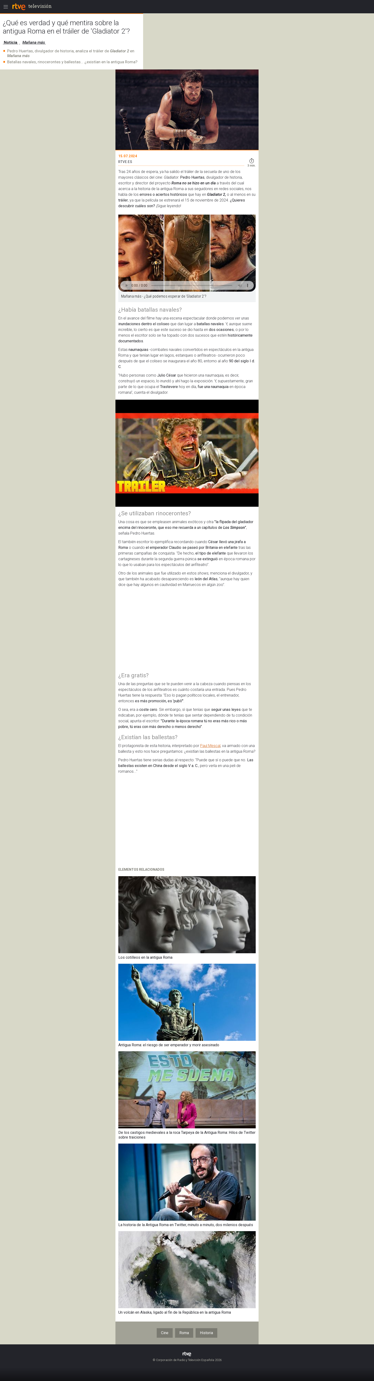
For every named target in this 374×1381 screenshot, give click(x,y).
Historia (206, 1333)
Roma (184, 1333)
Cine (164, 1333)
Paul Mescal (210, 745)
